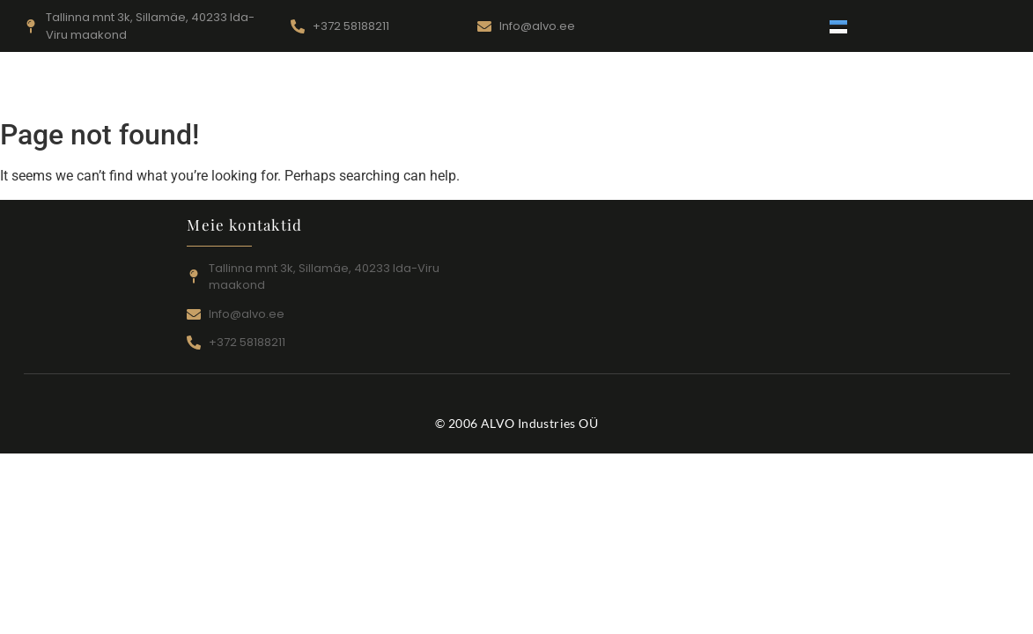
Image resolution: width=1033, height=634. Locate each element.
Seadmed (479, 89)
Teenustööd (375, 89)
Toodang (573, 89)
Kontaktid (667, 89)
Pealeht (277, 89)
